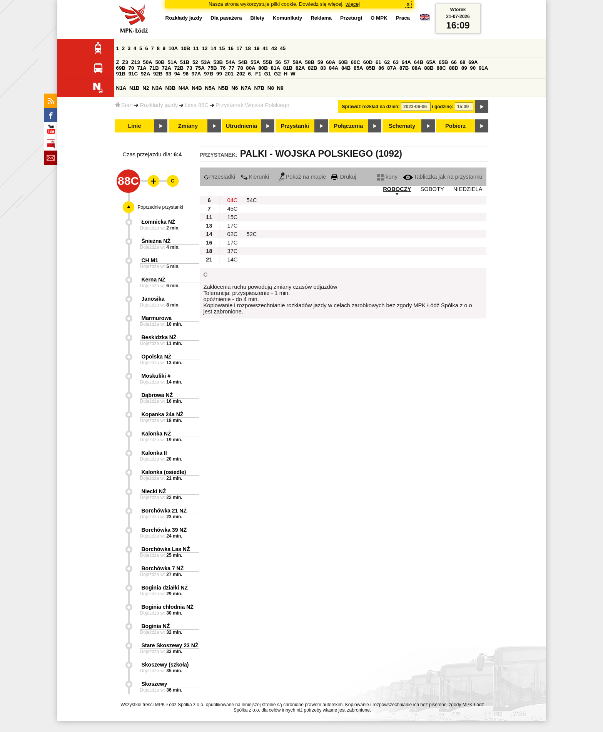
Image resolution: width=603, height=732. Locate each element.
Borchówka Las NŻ (166, 549)
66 (454, 62)
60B (342, 62)
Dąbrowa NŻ (157, 395)
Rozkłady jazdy (159, 105)
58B (309, 62)
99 (219, 74)
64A (406, 62)
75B (212, 68)
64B (418, 62)
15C (232, 217)
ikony (387, 177)
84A (333, 68)
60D (367, 62)
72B (179, 68)
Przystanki (295, 126)
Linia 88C (197, 105)
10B (185, 48)
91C (133, 74)
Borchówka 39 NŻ (164, 530)
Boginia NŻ (156, 626)
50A (147, 62)
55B (267, 62)
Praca (403, 18)
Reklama (321, 18)
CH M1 (150, 260)
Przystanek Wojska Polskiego (252, 105)
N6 (234, 88)
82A (300, 68)
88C (441, 68)
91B (120, 74)
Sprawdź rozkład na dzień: (371, 106)
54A (230, 62)
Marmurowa (157, 318)
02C (232, 234)
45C (232, 209)
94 (177, 74)
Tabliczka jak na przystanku (442, 177)
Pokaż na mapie (302, 177)
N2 (145, 88)
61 (378, 62)
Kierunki (255, 177)
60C (355, 62)
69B (120, 68)
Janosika (153, 299)
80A (250, 68)
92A (145, 74)
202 (241, 74)
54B (242, 62)
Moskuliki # (156, 376)
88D (453, 68)
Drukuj (343, 177)
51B (184, 62)
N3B (170, 88)
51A (172, 62)
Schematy (402, 126)
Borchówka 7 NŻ (163, 568)
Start (124, 105)
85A (358, 68)
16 (231, 48)
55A (255, 62)
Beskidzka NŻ (159, 337)
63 (396, 62)
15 (222, 48)
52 (195, 62)
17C (232, 226)
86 (381, 68)
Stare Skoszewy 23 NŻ (170, 645)
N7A (246, 88)
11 (196, 48)
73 (189, 68)
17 (239, 48)
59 (320, 62)
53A (205, 62)
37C (232, 251)
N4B (197, 88)
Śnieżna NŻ (156, 241)
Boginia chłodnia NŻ (168, 607)
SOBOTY (432, 189)
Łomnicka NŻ (158, 222)
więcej (353, 4)
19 (257, 48)
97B (208, 74)
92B (157, 74)
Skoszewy (154, 684)
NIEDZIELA (468, 189)
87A (391, 68)
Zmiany (188, 126)
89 (464, 68)
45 (283, 48)
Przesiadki (220, 177)
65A (431, 62)
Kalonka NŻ (156, 433)
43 (274, 48)
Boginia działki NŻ (165, 588)
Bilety (257, 18)
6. (250, 74)
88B (428, 68)
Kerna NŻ (153, 279)
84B (346, 68)
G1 (267, 74)
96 (186, 74)
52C (252, 234)
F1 (258, 74)
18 (248, 48)
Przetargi (351, 18)
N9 (280, 88)
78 (240, 68)
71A (141, 68)
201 (229, 74)
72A (166, 68)
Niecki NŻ (154, 491)
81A (275, 68)
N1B (134, 88)
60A (330, 62)
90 (473, 68)
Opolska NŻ (157, 356)
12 (204, 48)
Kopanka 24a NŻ (163, 414)
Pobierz (455, 126)
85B (370, 68)
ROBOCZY (397, 189)
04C (232, 200)
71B (154, 68)
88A (416, 68)
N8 (270, 88)
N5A (210, 88)
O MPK (379, 18)
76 (223, 68)
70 (131, 68)
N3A (157, 88)
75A (199, 68)
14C (232, 259)
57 (287, 62)
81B (287, 68)
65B (443, 62)
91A (483, 68)
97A (196, 74)
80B (262, 68)
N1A (121, 88)
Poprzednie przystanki (160, 207)
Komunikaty (287, 18)
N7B (259, 88)
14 (213, 48)
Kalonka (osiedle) (164, 472)
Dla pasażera (226, 18)
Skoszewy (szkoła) (165, 665)
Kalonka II (154, 453)
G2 (277, 74)
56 (278, 62)
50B (159, 62)
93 (168, 74)
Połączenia (348, 126)
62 (387, 62)
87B (404, 68)
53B (218, 62)
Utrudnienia (241, 126)
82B (312, 68)
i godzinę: (442, 106)
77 (231, 68)
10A (173, 48)
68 (463, 62)
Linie (134, 126)
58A (297, 62)
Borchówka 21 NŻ (164, 511)
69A (473, 62)
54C (252, 200)
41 (265, 48)
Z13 (135, 62)
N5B (223, 88)
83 (323, 68)
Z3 (125, 62)
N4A (184, 88)
